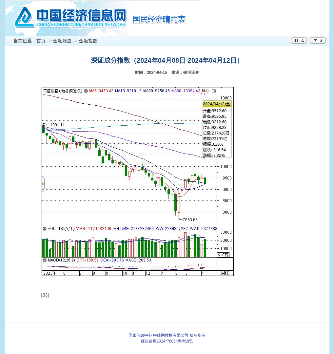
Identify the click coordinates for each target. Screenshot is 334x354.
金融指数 (88, 40)
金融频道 (62, 40)
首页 (41, 40)
